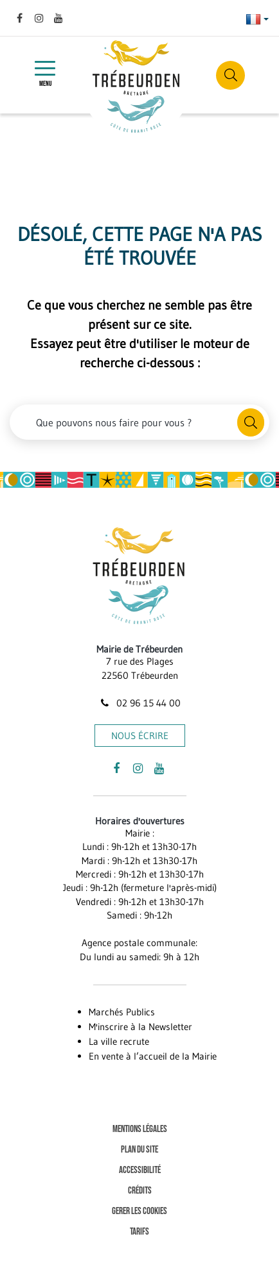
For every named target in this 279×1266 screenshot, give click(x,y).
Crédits (140, 1191)
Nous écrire (139, 735)
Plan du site (139, 1150)
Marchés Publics (122, 1012)
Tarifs (139, 1232)
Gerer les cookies (139, 1211)
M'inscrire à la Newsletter (140, 1026)
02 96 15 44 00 (139, 703)
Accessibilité (140, 1170)
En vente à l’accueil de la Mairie (153, 1056)
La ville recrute (119, 1041)
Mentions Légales (140, 1129)
